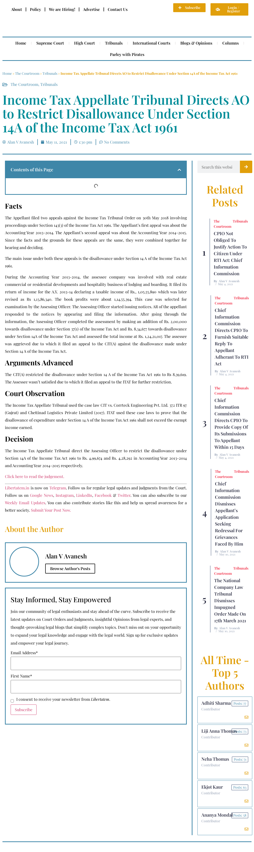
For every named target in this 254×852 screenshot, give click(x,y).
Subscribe (23, 709)
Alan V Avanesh (229, 280)
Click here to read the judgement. (34, 476)
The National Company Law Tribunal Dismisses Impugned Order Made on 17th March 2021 (230, 600)
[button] (179, 170)
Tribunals (114, 43)
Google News (41, 495)
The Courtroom (27, 73)
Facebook (103, 495)
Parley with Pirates (127, 54)
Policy (35, 9)
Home (20, 43)
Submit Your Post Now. (51, 510)
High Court (84, 43)
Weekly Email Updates (25, 502)
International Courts (151, 43)
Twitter (124, 495)
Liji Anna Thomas (219, 731)
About (16, 9)
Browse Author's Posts (70, 568)
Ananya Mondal (217, 815)
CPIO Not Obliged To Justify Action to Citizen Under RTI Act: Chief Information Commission (230, 253)
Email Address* (24, 653)
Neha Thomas (215, 759)
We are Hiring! (62, 9)
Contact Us (117, 9)
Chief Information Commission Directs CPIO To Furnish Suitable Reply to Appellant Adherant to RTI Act (232, 337)
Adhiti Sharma (216, 703)
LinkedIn (84, 495)
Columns (230, 43)
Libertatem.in (17, 487)
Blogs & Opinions (196, 43)
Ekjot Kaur (212, 787)
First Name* (21, 676)
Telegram (57, 487)
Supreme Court (50, 43)
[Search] (246, 167)
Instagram (65, 495)
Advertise (91, 9)
